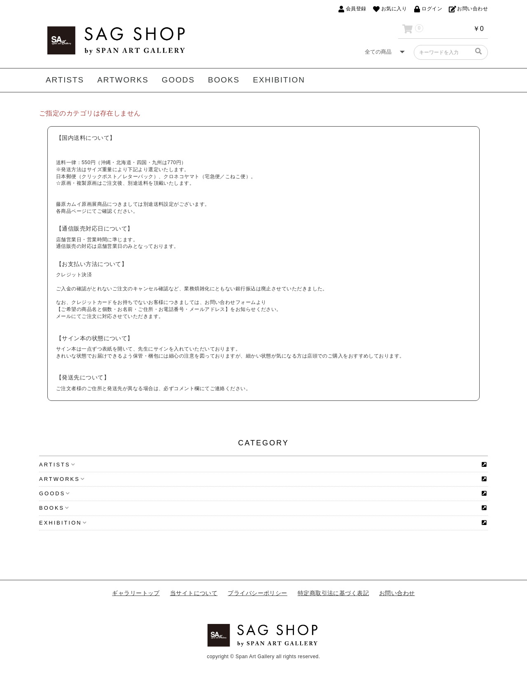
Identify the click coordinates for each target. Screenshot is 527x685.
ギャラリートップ (136, 593)
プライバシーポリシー (257, 593)
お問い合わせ (397, 593)
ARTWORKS (123, 79)
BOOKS (224, 79)
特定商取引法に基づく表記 (333, 593)
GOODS (178, 79)
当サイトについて (194, 593)
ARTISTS (65, 79)
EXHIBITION (279, 79)
